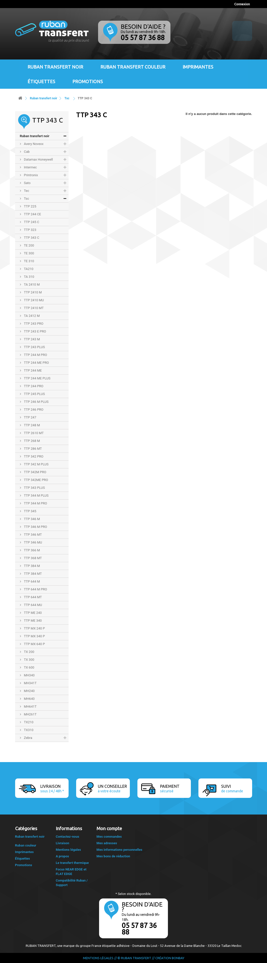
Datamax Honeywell (38, 159)
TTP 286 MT (32, 448)
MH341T (30, 683)
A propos (62, 856)
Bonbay (178, 958)
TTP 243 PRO (33, 323)
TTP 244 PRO (33, 386)
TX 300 (28, 659)
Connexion (242, 4)
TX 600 (28, 667)
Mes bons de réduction (113, 856)
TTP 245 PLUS (34, 394)
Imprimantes (198, 66)
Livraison (62, 843)
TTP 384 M (31, 566)
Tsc (26, 198)
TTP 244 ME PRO (36, 363)
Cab (26, 152)
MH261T (30, 714)
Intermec (30, 167)
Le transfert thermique (72, 863)
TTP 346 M (31, 519)
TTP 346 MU (32, 542)
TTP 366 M (31, 550)
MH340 (29, 675)
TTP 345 (29, 511)
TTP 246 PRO (33, 409)
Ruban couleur (25, 845)
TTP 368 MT (32, 558)
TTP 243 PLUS (34, 347)
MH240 (29, 691)
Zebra (27, 738)
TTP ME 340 (32, 620)
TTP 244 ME (32, 370)
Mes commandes (109, 836)
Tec (26, 191)
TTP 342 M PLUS (36, 464)
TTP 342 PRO (33, 456)
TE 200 (28, 245)
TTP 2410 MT (33, 308)
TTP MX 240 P (34, 628)
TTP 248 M (31, 425)
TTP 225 (29, 206)
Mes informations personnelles (119, 850)
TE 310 (28, 261)
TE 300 (28, 253)
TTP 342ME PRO (35, 480)
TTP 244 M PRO (35, 355)
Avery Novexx (33, 144)
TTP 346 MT (32, 534)
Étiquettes (41, 81)
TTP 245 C (31, 222)
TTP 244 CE (32, 214)
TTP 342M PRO (34, 472)
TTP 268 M (31, 441)
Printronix (30, 175)
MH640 (29, 699)
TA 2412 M (31, 316)
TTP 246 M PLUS (36, 402)
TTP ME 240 (32, 613)
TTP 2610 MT (33, 433)
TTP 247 (29, 417)
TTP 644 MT (32, 597)
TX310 (28, 730)
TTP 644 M (31, 581)
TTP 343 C (31, 237)
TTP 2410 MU (33, 300)
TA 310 (28, 277)
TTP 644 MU (32, 605)
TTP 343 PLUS (34, 488)
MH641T (30, 706)
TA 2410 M (31, 284)
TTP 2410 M (32, 292)
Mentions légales (68, 850)
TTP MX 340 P (34, 636)
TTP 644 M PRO (35, 589)
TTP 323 (29, 230)
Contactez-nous (67, 836)
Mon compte (109, 828)
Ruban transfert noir (55, 66)
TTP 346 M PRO (35, 527)
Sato (27, 183)
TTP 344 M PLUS (36, 495)
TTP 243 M (31, 339)
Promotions (87, 81)
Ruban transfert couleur (132, 66)
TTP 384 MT (32, 574)
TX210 (28, 722)
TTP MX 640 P (34, 644)
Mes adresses (107, 843)
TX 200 (28, 652)
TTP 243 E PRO (34, 331)
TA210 (28, 269)
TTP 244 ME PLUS (36, 378)
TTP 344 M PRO (35, 503)
